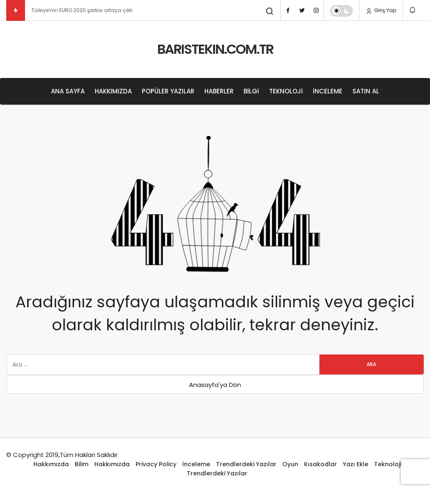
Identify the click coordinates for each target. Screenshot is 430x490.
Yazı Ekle (355, 464)
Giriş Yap (381, 10)
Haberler (219, 91)
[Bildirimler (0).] (413, 10)
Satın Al (365, 91)
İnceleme (327, 91)
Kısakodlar (320, 464)
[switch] (341, 11)
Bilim (81, 464)
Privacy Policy (156, 464)
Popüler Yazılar (168, 91)
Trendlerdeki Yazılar (246, 464)
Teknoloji (286, 91)
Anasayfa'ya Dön (215, 384)
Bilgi (251, 91)
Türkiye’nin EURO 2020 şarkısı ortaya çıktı (82, 10)
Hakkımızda (113, 91)
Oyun (290, 464)
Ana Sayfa (68, 91)
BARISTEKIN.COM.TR (215, 49)
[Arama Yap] (269, 11)
